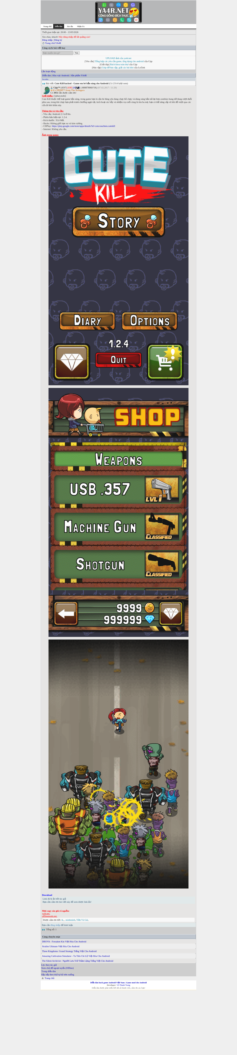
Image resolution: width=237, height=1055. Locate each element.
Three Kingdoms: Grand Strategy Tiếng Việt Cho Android (69, 951)
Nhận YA (81, 26)
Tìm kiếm (45, 79)
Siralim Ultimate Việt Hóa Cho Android (60, 946)
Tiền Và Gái (82, 920)
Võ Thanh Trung (123, 985)
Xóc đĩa (70, 26)
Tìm (76, 53)
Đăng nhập (47, 40)
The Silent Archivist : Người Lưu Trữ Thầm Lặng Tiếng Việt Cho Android (77, 961)
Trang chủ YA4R (53, 43)
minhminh (70, 920)
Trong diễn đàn (48, 971)
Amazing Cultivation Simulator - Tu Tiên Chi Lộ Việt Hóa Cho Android (76, 956)
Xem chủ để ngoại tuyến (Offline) (57, 968)
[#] (74, 87)
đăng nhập (55, 925)
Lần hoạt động (48, 71)
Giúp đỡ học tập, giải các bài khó (118, 67)
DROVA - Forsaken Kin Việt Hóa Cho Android (64, 941)
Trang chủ (47, 26)
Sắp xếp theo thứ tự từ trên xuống (57, 974)
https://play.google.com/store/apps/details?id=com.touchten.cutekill (83, 126)
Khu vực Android (60, 75)
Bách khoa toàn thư (119, 64)
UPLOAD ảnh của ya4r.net (118, 58)
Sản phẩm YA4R (79, 75)
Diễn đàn (46, 75)
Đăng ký (58, 40)
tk (62, 920)
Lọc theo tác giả (49, 965)
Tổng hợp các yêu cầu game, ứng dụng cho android (119, 61)
